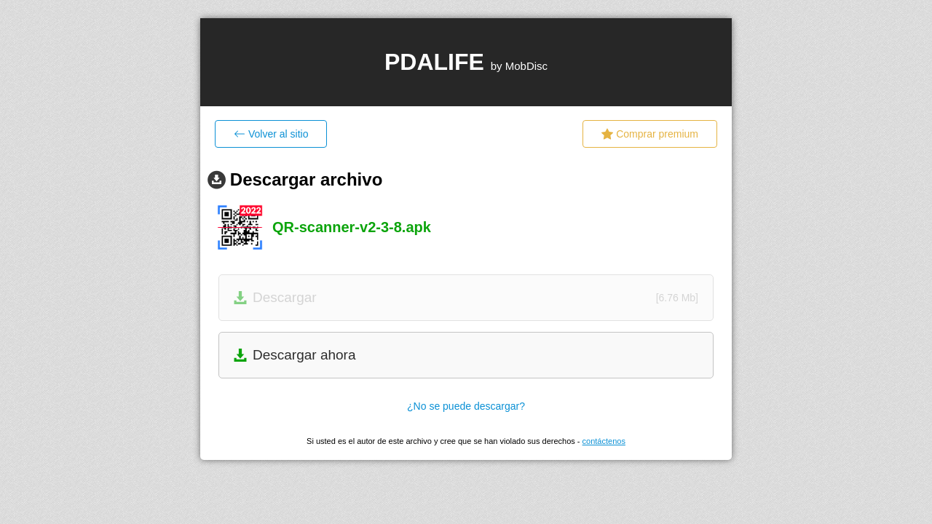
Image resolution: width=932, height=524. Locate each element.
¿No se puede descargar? (466, 406)
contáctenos (603, 441)
